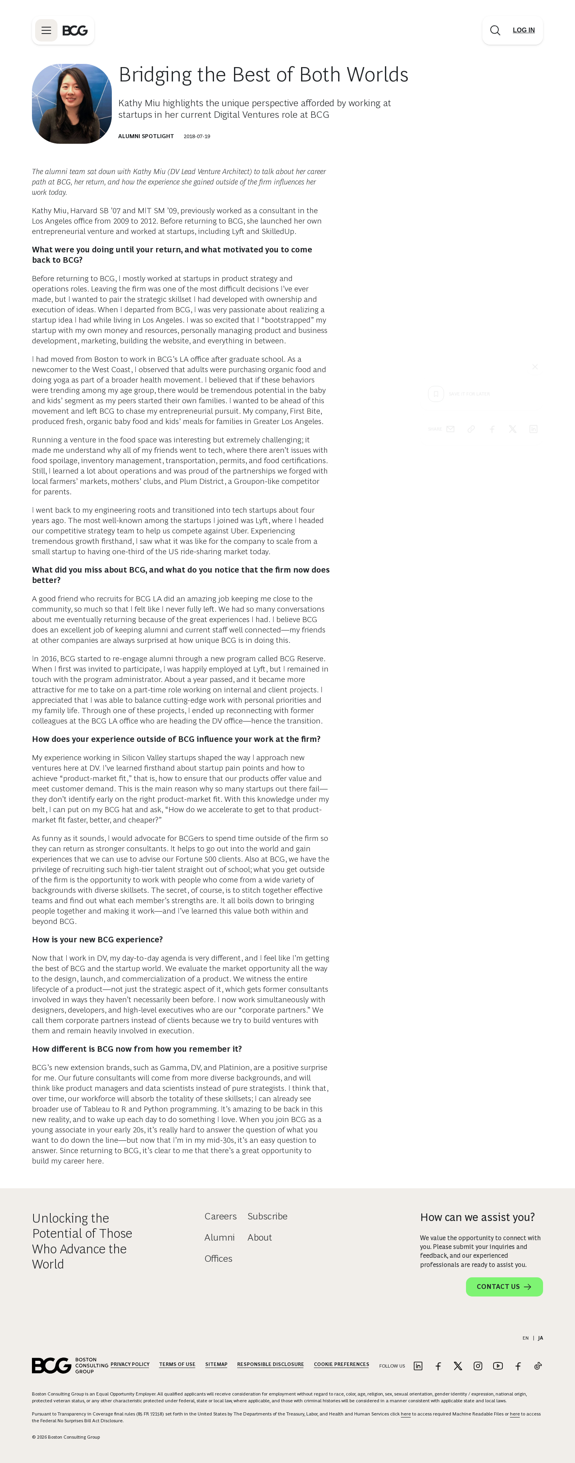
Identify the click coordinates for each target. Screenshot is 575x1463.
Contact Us (504, 1287)
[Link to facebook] (438, 1366)
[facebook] (492, 284)
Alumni (219, 1237)
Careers (220, 1216)
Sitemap (216, 1364)
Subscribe (268, 1216)
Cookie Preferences (341, 1364)
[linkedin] (533, 284)
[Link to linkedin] (418, 1366)
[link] (471, 284)
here (406, 1414)
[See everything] (535, 222)
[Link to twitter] (458, 1366)
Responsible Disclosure (270, 1364)
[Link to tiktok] (538, 1366)
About (260, 1237)
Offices (218, 1258)
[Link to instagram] (478, 1366)
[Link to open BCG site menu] (46, 30)
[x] (513, 284)
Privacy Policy (130, 1364)
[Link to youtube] (498, 1366)
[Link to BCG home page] (75, 30)
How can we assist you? (477, 1217)
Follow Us (392, 1366)
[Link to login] (524, 30)
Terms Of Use (177, 1364)
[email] (450, 284)
